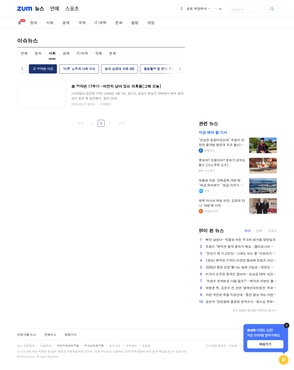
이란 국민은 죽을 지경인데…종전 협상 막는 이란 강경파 (241, 294)
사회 (50, 22)
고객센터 (131, 345)
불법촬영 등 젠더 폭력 (159, 68)
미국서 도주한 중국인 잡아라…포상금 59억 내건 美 (241, 274)
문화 (118, 22)
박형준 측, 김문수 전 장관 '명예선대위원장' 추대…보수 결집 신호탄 (241, 287)
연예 (54, 9)
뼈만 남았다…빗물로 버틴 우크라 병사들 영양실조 (240, 239)
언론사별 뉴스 (26, 334)
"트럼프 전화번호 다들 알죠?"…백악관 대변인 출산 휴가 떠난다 (241, 281)
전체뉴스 (50, 334)
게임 (151, 22)
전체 (24, 53)
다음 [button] (179, 69)
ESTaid (24, 356)
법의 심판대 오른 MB (119, 68)
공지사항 (114, 345)
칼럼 (135, 22)
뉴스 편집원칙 (26, 345)
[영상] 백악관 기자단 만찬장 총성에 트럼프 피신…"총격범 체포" (241, 260)
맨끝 (121, 123)
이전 (92, 123)
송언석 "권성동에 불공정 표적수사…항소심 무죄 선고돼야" (241, 301)
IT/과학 (100, 22)
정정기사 (70, 334)
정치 (33, 22)
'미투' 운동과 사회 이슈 (79, 68)
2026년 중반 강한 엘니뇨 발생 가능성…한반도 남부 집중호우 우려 (241, 267)
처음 (80, 123)
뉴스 (39, 9)
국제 (82, 22)
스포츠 (72, 9)
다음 (109, 123)
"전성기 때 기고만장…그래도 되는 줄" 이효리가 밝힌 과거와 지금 (241, 253)
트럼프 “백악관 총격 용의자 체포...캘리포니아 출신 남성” (241, 246)
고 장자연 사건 (43, 68)
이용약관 (45, 345)
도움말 (146, 345)
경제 (66, 22)
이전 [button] (23, 69)
